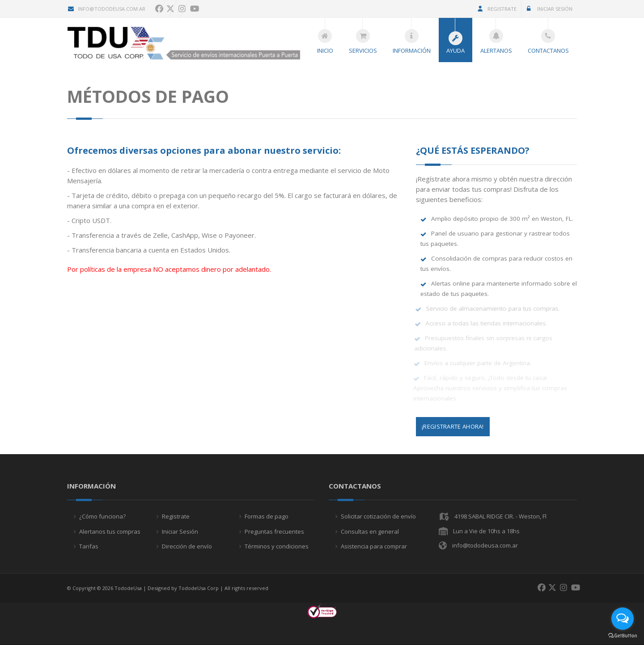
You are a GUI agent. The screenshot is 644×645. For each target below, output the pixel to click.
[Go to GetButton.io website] (622, 636)
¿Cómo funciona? (102, 516)
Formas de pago (266, 516)
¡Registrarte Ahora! (453, 426)
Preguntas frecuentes (274, 531)
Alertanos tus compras (109, 531)
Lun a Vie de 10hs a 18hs (486, 531)
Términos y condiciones (277, 546)
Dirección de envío (187, 546)
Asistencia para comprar (374, 546)
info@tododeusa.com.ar (106, 8)
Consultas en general (370, 531)
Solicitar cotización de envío (378, 516)
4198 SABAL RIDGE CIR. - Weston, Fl (500, 516)
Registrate (497, 8)
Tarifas (88, 546)
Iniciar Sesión (548, 8)
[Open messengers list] (622, 618)
